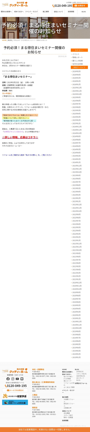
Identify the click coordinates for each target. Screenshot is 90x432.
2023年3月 (76, 194)
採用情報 (71, 11)
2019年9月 (76, 331)
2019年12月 (77, 321)
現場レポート (77, 57)
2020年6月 (76, 302)
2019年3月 (76, 350)
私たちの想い (68, 376)
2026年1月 (76, 84)
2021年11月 (77, 246)
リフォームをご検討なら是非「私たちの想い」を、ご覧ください (27, 155)
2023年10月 (77, 172)
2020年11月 (77, 285)
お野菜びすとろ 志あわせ (13, 131)
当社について (58, 11)
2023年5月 (76, 188)
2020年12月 (77, 282)
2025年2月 (76, 120)
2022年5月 (76, 227)
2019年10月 (77, 328)
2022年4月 (76, 230)
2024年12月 (77, 126)
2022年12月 (77, 204)
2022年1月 (76, 240)
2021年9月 (76, 253)
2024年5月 (76, 149)
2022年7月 (76, 220)
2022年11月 (77, 208)
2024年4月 (76, 152)
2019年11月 (77, 324)
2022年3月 (76, 234)
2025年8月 (76, 100)
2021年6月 (76, 263)
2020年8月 (76, 295)
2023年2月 (76, 198)
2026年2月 (76, 81)
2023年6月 (76, 185)
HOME (4, 40)
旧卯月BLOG (80, 376)
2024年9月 (76, 136)
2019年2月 (76, 354)
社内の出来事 (77, 64)
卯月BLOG (79, 371)
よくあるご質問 (69, 387)
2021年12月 (77, 243)
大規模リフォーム (69, 400)
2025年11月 (77, 91)
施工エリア (67, 381)
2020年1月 (76, 318)
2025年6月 (76, 107)
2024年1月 (76, 162)
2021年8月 (76, 256)
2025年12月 (77, 87)
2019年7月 (76, 337)
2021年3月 (76, 273)
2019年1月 (76, 357)
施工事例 (46, 11)
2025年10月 (77, 94)
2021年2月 (76, 276)
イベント (75, 54)
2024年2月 (76, 159)
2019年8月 (76, 334)
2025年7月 (76, 104)
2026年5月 (76, 71)
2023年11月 (77, 169)
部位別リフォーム (69, 404)
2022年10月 (77, 211)
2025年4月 (76, 113)
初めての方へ (19, 11)
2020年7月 (76, 299)
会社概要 (67, 413)
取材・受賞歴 (68, 417)
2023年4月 (76, 191)
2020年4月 (76, 308)
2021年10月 (77, 250)
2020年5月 (76, 305)
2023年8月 (76, 178)
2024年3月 (76, 155)
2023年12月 (77, 165)
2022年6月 (76, 224)
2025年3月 (76, 117)
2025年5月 (76, 110)
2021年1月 (76, 279)
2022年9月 (76, 214)
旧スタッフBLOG (80, 379)
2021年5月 (76, 266)
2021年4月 (76, 269)
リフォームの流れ (69, 384)
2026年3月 (76, 78)
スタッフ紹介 (68, 415)
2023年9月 (76, 175)
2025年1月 (76, 123)
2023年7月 (76, 182)
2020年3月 (76, 311)
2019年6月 (76, 341)
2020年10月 (77, 289)
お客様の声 (67, 408)
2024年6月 (76, 146)
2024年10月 (77, 133)
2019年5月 (76, 344)
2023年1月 (76, 201)
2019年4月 (76, 347)
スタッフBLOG (81, 374)
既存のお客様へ (6, 11)
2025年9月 (76, 97)
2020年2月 (76, 315)
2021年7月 (76, 259)
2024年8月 (76, 139)
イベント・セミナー (31, 12)
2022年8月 (76, 217)
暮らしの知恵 (77, 60)
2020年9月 (76, 292)
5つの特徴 (67, 378)
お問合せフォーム (81, 383)
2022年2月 (76, 237)
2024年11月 (77, 129)
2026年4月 (76, 74)
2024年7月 (76, 143)
